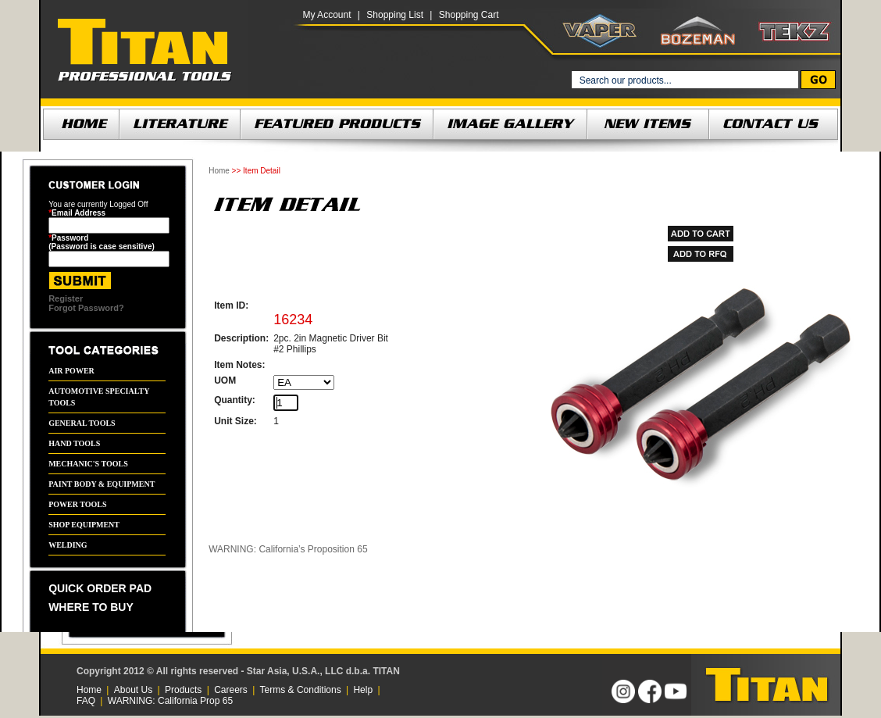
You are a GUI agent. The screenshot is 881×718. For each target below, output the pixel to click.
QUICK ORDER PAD (100, 588)
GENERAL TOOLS (82, 423)
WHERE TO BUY (91, 607)
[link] (504, 684)
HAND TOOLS (74, 443)
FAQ (86, 700)
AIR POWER (71, 370)
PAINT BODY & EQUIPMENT (101, 484)
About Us (133, 689)
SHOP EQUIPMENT (83, 524)
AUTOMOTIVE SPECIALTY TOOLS (98, 397)
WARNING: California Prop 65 (170, 700)
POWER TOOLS (77, 504)
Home (219, 170)
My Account (326, 14)
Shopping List (394, 14)
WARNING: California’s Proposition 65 (288, 549)
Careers (231, 689)
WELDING (67, 545)
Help (363, 689)
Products (183, 689)
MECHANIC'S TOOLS (88, 463)
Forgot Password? (86, 308)
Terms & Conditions (300, 689)
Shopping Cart (469, 14)
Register (65, 298)
